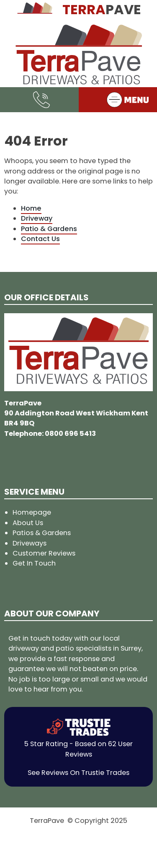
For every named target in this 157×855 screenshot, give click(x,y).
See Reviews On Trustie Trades (78, 772)
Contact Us (40, 239)
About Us (28, 523)
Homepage (32, 512)
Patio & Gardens (49, 229)
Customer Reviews (44, 553)
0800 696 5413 (70, 433)
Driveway (36, 218)
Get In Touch (34, 563)
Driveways (29, 543)
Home (31, 208)
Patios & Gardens (42, 533)
